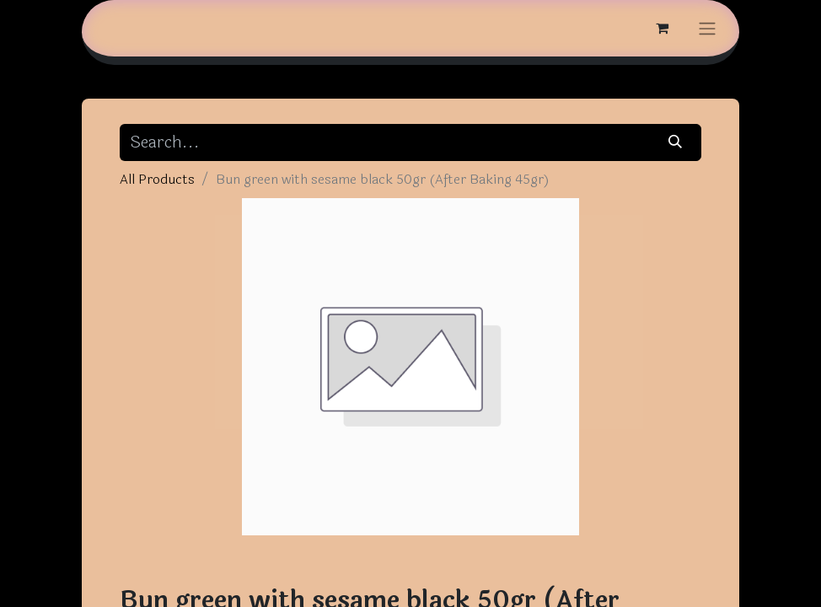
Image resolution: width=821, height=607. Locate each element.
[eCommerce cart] (661, 28)
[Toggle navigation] (707, 28)
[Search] (675, 142)
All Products (157, 179)
